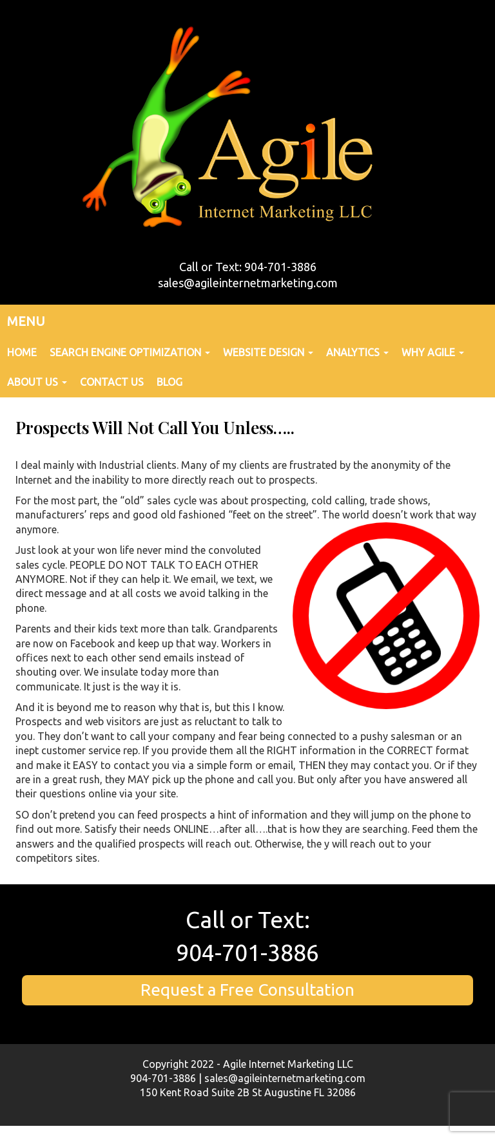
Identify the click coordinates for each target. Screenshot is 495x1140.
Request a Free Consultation (247, 989)
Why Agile (433, 352)
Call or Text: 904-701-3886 (247, 266)
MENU (26, 321)
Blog (169, 382)
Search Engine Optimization (130, 352)
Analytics (357, 352)
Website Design (268, 352)
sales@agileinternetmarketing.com (248, 282)
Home (22, 352)
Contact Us (112, 382)
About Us (37, 382)
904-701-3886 (247, 952)
